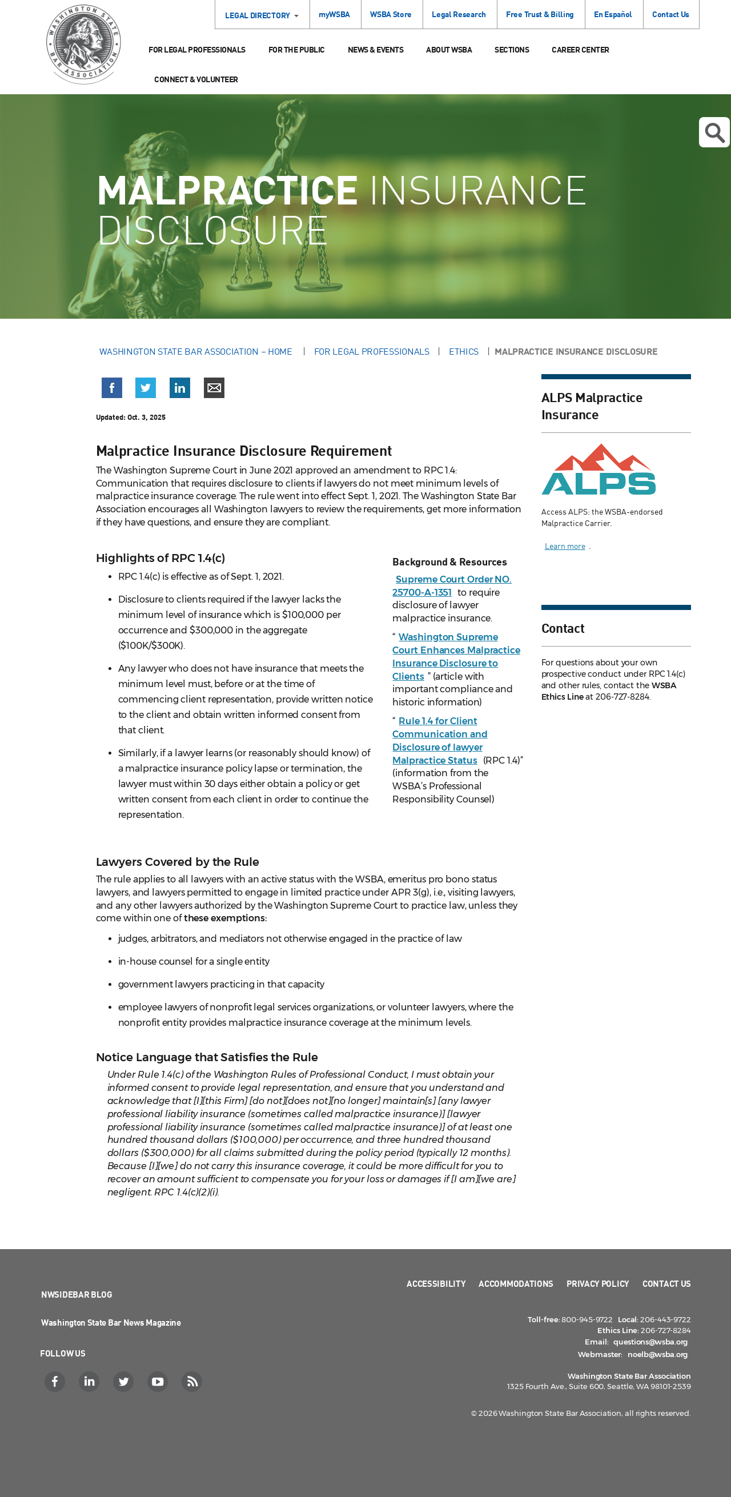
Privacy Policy (598, 1283)
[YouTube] (159, 1381)
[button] (112, 390)
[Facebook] (56, 1381)
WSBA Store (391, 14)
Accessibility (436, 1283)
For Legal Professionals (197, 49)
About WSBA (449, 49)
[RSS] (193, 1381)
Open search (715, 133)
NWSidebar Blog (77, 1294)
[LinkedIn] (90, 1381)
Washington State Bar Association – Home (197, 351)
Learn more (565, 546)
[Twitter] (125, 1381)
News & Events (376, 49)
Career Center (580, 49)
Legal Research (459, 14)
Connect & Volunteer (196, 79)
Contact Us (670, 14)
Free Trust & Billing (540, 14)
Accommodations (516, 1283)
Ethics (464, 351)
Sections (512, 49)
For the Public (296, 49)
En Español (613, 14)
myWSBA (334, 14)
